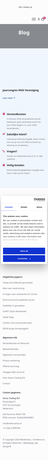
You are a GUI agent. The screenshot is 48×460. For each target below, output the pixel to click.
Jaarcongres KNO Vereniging (21, 90)
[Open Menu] (35, 19)
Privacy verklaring (11, 360)
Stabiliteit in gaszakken (14, 305)
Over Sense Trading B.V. (14, 377)
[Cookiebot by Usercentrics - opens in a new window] (34, 199)
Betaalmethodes (10, 349)
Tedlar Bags (8, 317)
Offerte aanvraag (11, 366)
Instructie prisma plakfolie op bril (19, 299)
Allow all (24, 251)
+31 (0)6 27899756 (11, 428)
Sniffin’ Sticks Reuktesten (14, 311)
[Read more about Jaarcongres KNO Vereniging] (9, 98)
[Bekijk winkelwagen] (42, 19)
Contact (6, 383)
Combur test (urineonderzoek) (17, 322)
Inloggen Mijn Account (13, 372)
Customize (24, 258)
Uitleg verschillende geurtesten (18, 282)
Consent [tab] (9, 207)
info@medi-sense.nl (12, 423)
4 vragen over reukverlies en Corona (20, 294)
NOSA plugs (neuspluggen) (16, 328)
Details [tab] (24, 207)
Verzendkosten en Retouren (16, 343)
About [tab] (39, 207)
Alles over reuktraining (13, 288)
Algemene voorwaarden (14, 354)
